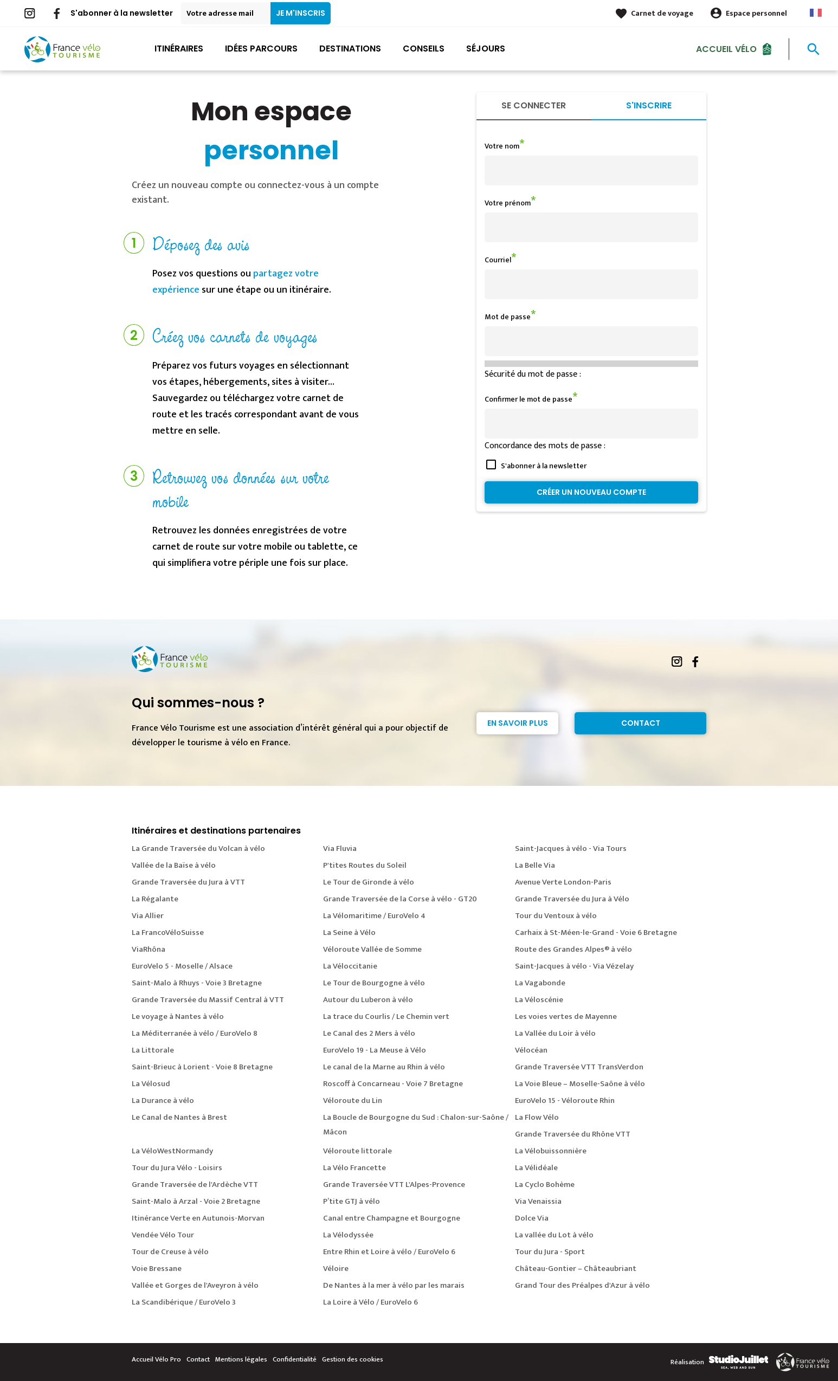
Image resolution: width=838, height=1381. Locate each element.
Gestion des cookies (352, 1359)
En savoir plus (517, 723)
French (816, 13)
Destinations (350, 48)
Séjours (485, 48)
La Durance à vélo (163, 1100)
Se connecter (533, 105)
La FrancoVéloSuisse (168, 932)
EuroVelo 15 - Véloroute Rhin (565, 1100)
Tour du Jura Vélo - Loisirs (177, 1168)
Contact (640, 723)
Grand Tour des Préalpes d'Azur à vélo (582, 1285)
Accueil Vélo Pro (156, 1359)
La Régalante (155, 899)
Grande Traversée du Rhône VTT (572, 1134)
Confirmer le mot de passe (528, 399)
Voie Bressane (157, 1268)
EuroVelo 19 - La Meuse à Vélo (374, 1050)
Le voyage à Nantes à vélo (178, 1016)
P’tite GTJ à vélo (351, 1201)
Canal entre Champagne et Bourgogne (391, 1218)
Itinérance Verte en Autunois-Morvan (198, 1218)
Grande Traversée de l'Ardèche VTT (195, 1184)
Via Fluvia (340, 848)
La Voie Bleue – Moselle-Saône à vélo (580, 1083)
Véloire (336, 1268)
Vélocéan (531, 1050)
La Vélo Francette (354, 1168)
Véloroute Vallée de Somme (372, 949)
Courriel (498, 260)
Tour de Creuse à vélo (170, 1252)
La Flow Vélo (537, 1117)
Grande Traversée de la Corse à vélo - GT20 (400, 899)
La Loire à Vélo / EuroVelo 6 (370, 1302)
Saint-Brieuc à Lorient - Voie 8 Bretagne (202, 1067)
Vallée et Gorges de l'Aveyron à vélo (195, 1285)
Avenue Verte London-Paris (563, 882)
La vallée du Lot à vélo (554, 1235)
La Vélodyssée (348, 1235)
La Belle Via (535, 865)
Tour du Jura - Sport (550, 1252)
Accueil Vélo (726, 48)
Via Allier (148, 915)
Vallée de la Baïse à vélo (174, 865)
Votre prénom (508, 203)
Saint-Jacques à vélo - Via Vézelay (574, 966)
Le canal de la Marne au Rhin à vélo (384, 1067)
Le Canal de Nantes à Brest (179, 1117)
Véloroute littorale (357, 1151)
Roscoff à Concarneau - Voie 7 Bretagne (393, 1083)
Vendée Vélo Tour (163, 1235)
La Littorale (153, 1050)
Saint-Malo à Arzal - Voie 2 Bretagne (196, 1201)
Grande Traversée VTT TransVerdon (579, 1067)
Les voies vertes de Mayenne (566, 1016)
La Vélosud (151, 1083)
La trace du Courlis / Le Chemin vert (386, 1016)
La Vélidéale (536, 1168)
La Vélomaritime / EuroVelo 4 (374, 915)
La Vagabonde (540, 983)
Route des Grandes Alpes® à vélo (573, 949)
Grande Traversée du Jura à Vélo (572, 899)
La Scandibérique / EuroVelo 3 (184, 1302)
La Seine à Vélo (349, 932)
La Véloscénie (539, 999)
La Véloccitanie (350, 966)
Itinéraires (178, 48)
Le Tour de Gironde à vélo (368, 882)
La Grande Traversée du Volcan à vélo (198, 848)
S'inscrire (649, 105)
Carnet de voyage (662, 13)
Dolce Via (532, 1218)
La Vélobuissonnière (550, 1151)
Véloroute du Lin (352, 1100)
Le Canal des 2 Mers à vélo (369, 1033)
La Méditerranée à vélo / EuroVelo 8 (194, 1033)
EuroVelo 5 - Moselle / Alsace (182, 966)
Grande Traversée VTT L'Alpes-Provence (394, 1184)
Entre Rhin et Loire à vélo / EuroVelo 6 (389, 1252)
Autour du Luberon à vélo (368, 999)
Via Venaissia (538, 1201)
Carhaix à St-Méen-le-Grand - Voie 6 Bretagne (596, 932)
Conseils (423, 48)
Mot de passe (508, 317)
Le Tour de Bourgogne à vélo (374, 983)
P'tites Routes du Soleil (365, 865)
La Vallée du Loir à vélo (555, 1033)
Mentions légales (241, 1359)
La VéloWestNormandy (172, 1151)
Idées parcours (261, 48)
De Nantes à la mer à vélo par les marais (394, 1285)
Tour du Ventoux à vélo (556, 915)
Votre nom (502, 146)
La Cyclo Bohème (545, 1184)
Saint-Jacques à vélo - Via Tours (571, 848)
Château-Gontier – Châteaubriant (575, 1268)
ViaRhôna (148, 949)
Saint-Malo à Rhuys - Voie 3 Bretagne (197, 983)
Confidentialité (295, 1359)
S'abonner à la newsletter (121, 13)
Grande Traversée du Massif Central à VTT (208, 999)
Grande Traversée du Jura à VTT (188, 882)
